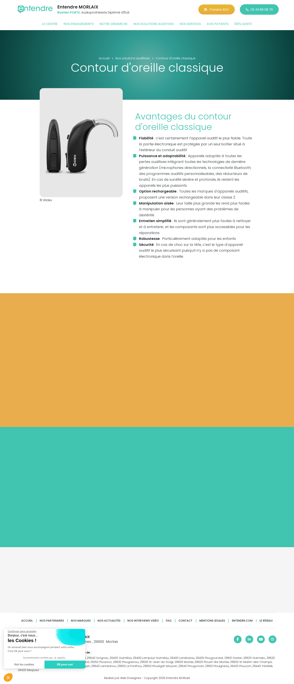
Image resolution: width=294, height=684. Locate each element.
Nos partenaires (52, 620)
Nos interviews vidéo (143, 620)
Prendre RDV (216, 9)
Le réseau (266, 620)
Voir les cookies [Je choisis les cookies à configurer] (24, 664)
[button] (8, 677)
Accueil (27, 620)
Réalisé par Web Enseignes (122, 678)
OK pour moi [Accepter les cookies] (64, 664)
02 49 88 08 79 (259, 9)
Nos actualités (109, 620)
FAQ (168, 620)
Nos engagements (78, 24)
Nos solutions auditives (153, 24)
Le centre (50, 24)
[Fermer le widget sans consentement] (21, 631)
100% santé (243, 24)
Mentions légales (212, 620)
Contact (185, 620)
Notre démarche (113, 24)
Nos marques (81, 620)
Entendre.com (242, 620)
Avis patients (218, 24)
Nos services (190, 24)
